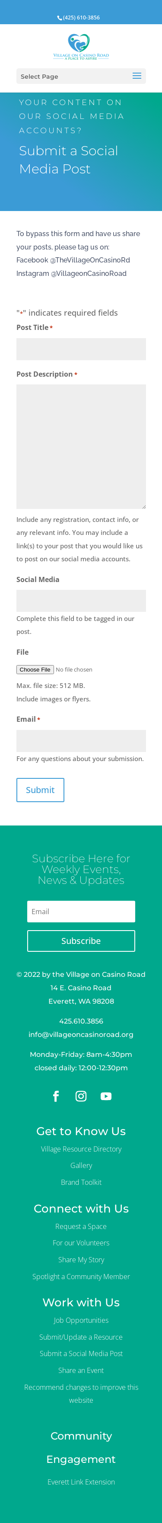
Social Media (38, 579)
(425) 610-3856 (81, 17)
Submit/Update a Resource (81, 1337)
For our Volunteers (81, 1243)
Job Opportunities (81, 1320)
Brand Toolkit (81, 1182)
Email (28, 719)
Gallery (81, 1165)
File (22, 652)
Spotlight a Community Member (81, 1276)
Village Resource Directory (81, 1149)
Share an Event (81, 1370)
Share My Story (81, 1259)
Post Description (46, 374)
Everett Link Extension (81, 1482)
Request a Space (81, 1226)
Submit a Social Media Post (81, 1353)
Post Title (34, 328)
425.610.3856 (81, 1021)
